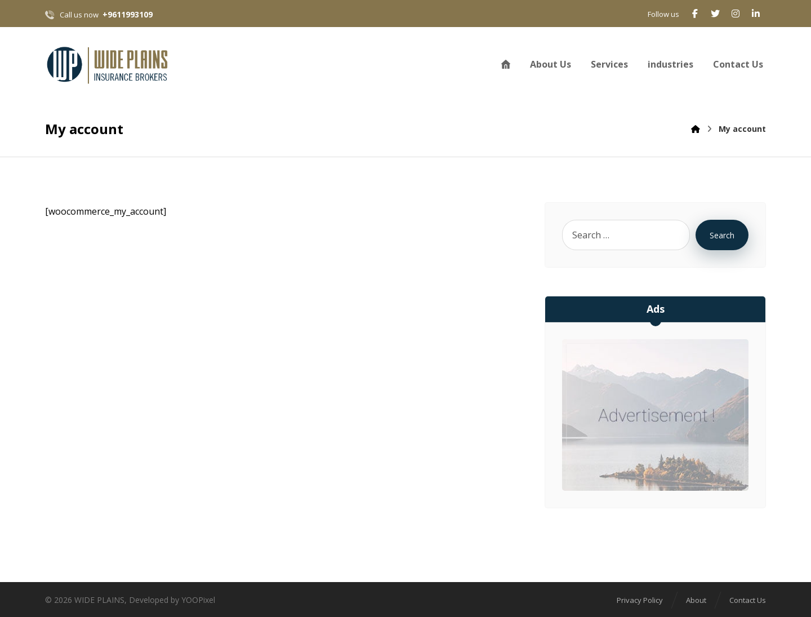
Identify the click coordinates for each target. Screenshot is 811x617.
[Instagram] (736, 14)
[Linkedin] (756, 14)
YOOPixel (198, 599)
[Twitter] (715, 14)
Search (722, 235)
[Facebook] (695, 14)
